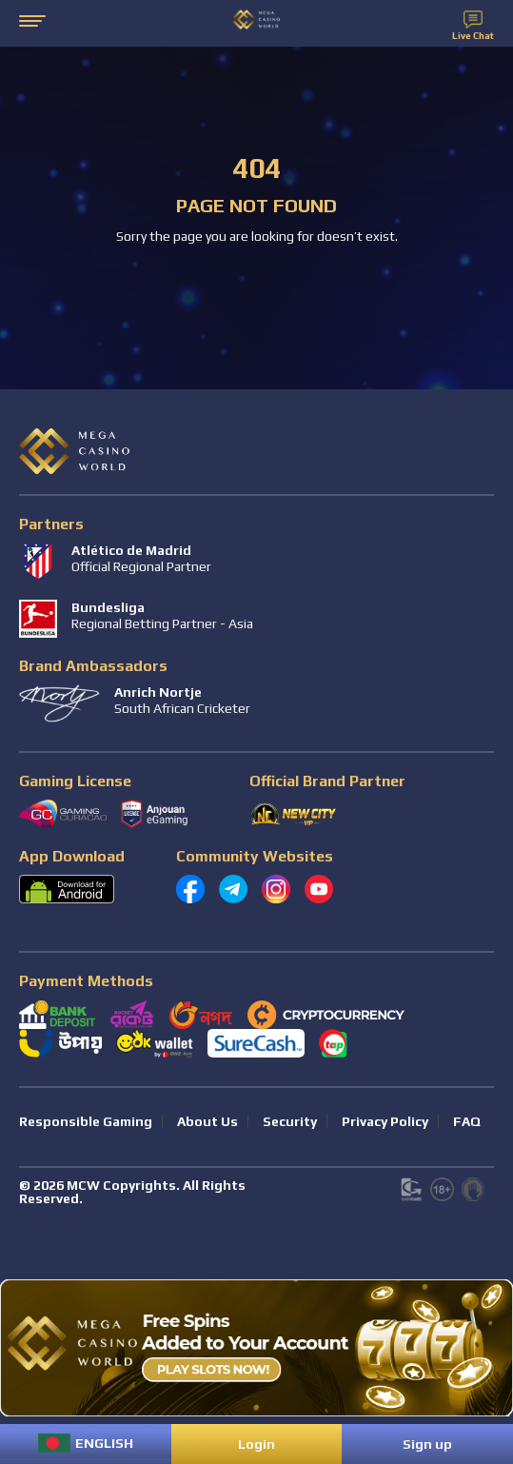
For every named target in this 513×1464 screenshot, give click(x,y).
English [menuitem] (104, 1443)
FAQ (467, 1121)
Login (256, 1444)
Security (290, 1121)
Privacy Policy (385, 1121)
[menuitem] (85, 1443)
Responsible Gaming (85, 1121)
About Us (207, 1121)
